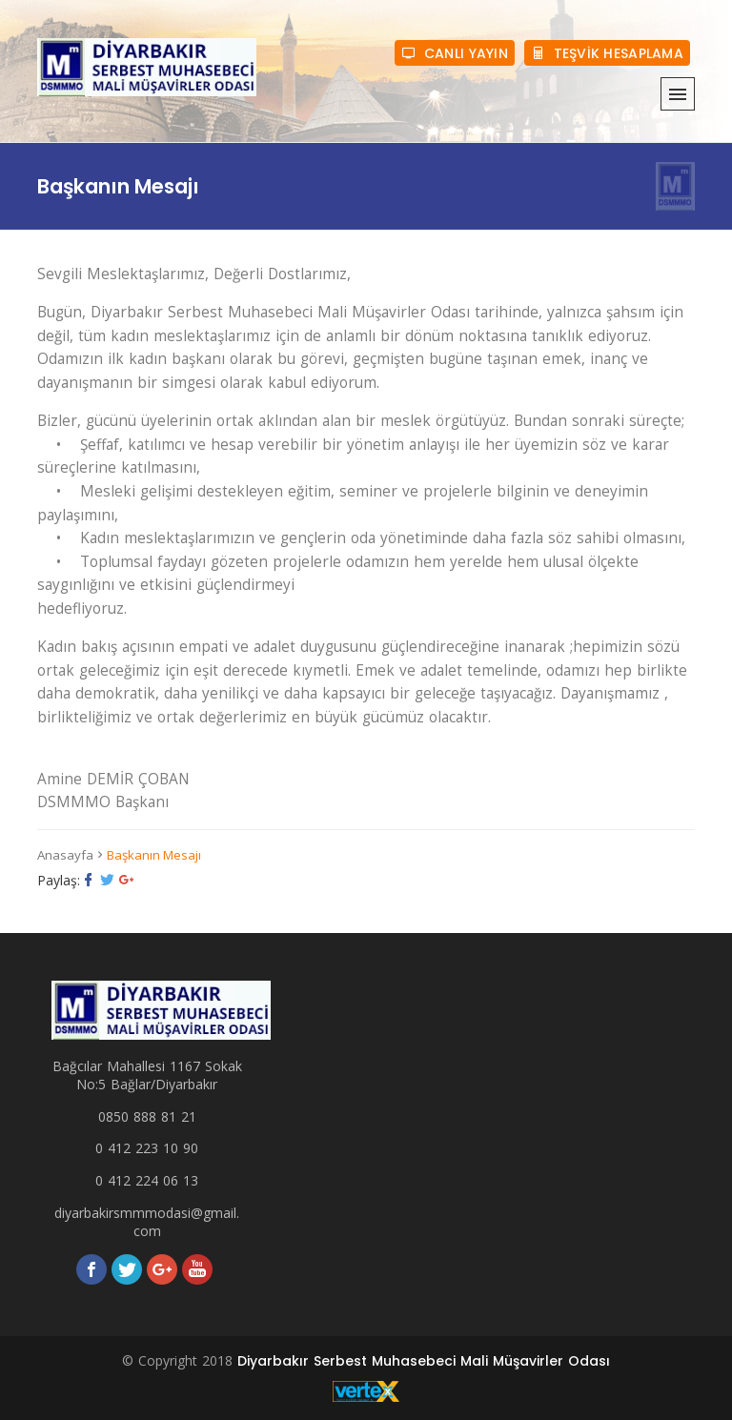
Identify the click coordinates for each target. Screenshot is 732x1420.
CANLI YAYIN (454, 53)
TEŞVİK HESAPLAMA (607, 53)
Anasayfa (65, 854)
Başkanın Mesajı (154, 854)
